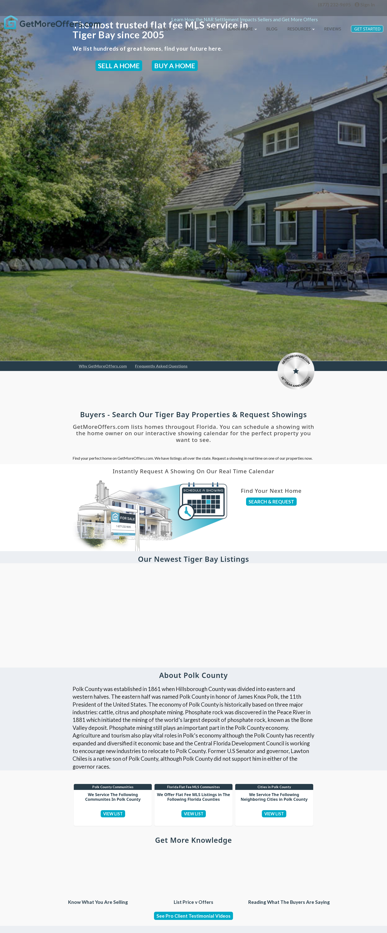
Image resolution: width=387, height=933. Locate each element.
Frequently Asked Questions (161, 366)
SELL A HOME (119, 66)
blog (269, 21)
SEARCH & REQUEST (271, 501)
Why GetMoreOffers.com (103, 366)
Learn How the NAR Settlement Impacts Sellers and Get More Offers (244, 12)
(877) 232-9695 (334, 4)
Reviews (331, 21)
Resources (298, 21)
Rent (207, 21)
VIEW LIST (113, 817)
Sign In (365, 4)
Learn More (238, 21)
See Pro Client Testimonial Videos (193, 927)
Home (141, 21)
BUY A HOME (174, 66)
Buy (163, 21)
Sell (185, 21)
